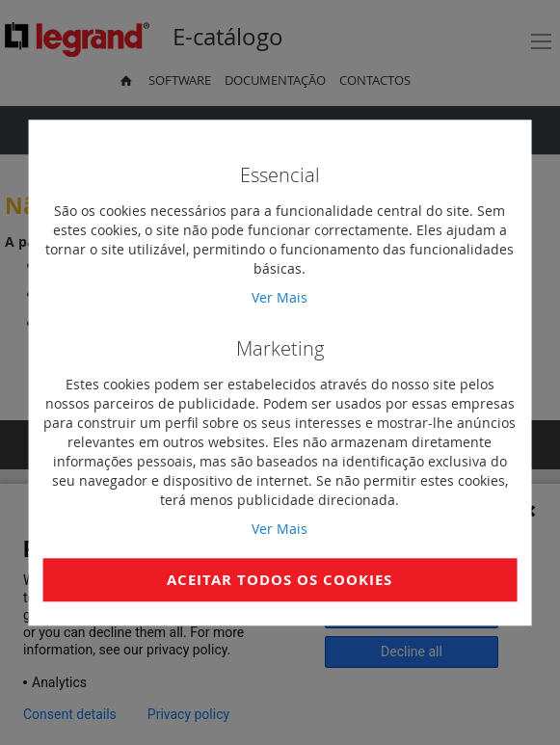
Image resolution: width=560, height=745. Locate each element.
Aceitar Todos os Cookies (279, 580)
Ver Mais (279, 297)
